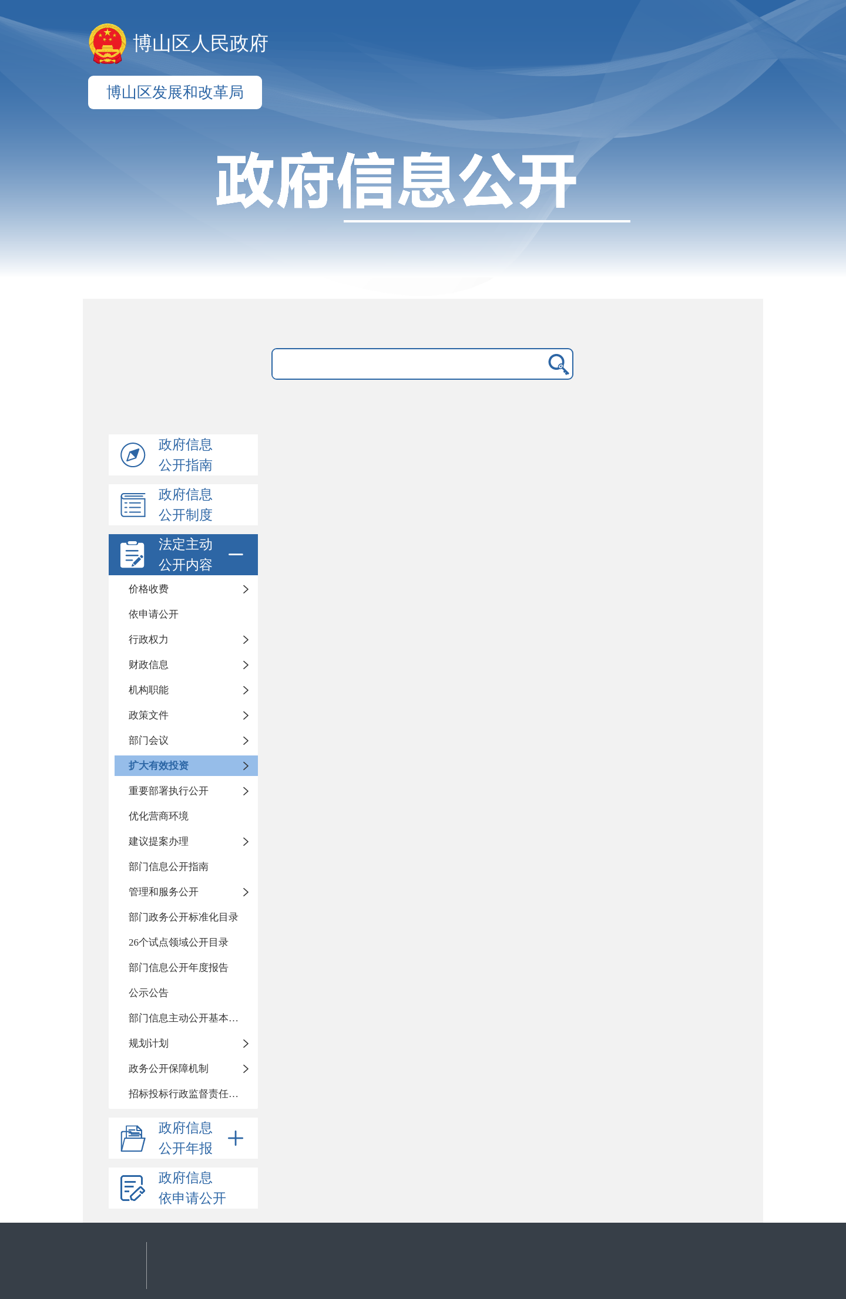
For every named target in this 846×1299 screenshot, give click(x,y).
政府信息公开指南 (186, 455)
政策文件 (149, 715)
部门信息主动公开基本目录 (189, 1018)
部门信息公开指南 (169, 866)
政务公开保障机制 (169, 1068)
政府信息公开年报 (203, 1138)
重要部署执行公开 (169, 791)
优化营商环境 (159, 816)
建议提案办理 (159, 841)
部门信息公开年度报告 (179, 967)
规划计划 (149, 1043)
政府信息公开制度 (186, 504)
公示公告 (149, 992)
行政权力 (149, 639)
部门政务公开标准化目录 (184, 917)
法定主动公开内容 (203, 554)
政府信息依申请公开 (192, 1188)
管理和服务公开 (164, 892)
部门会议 (149, 740)
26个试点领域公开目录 (179, 942)
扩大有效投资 (159, 765)
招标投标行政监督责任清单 (189, 1093)
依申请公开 (154, 614)
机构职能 (149, 690)
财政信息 (149, 664)
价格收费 (149, 589)
